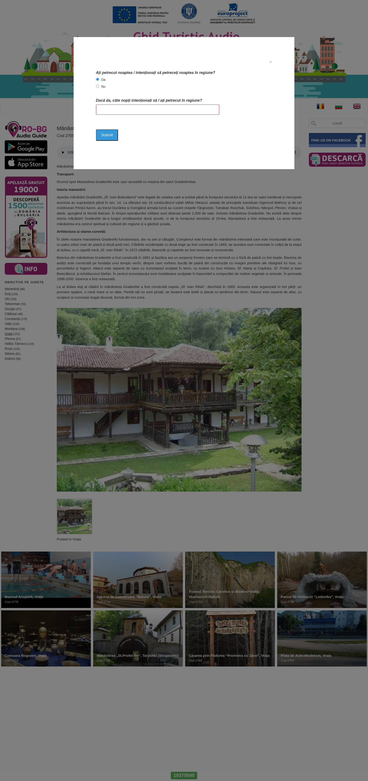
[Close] (270, 61)
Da (103, 80)
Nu (103, 86)
